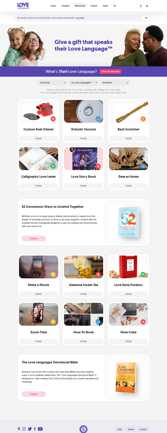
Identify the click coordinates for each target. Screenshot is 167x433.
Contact (143, 429)
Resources (80, 5)
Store (105, 5)
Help (120, 429)
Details (38, 139)
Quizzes (65, 5)
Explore (34, 238)
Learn (53, 5)
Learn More (80, 18)
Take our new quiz (110, 71)
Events (94, 5)
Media (131, 429)
